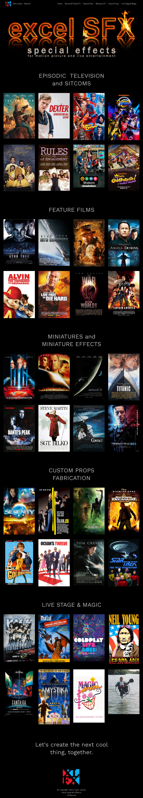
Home (59, 4)
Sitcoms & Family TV (72, 4)
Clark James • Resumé (21, 4)
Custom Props (113, 4)
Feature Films (88, 4)
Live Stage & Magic (128, 4)
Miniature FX (101, 4)
